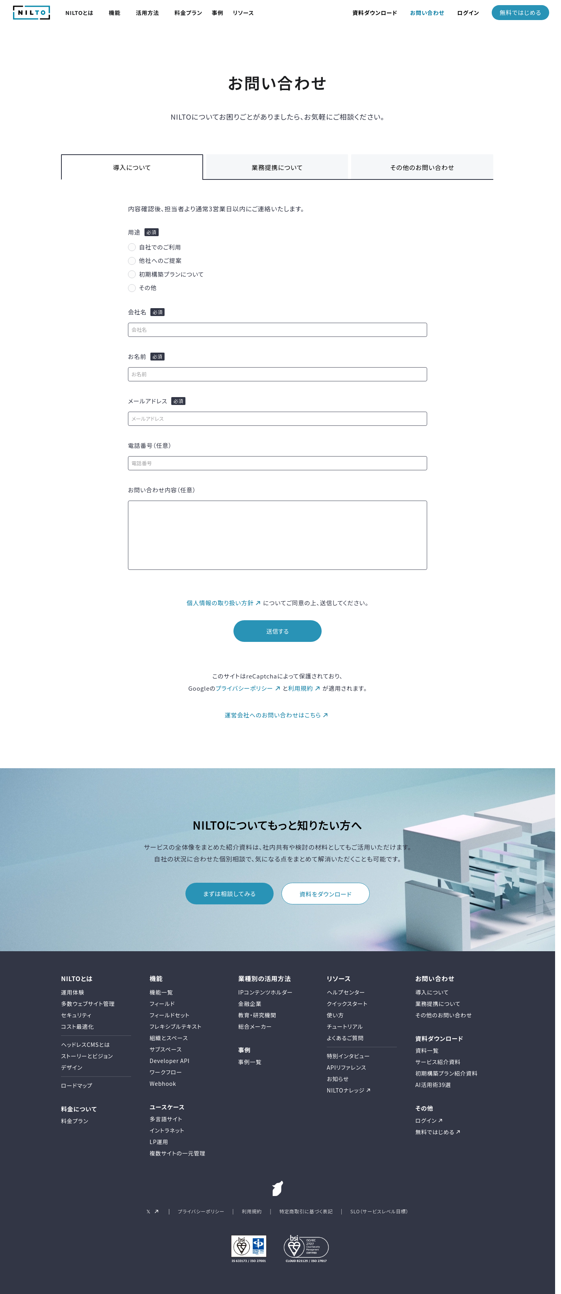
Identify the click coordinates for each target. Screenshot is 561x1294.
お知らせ (338, 1079)
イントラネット (167, 1130)
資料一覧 (427, 1050)
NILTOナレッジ (346, 1090)
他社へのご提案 (160, 260)
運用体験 (72, 992)
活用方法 (147, 13)
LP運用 (159, 1142)
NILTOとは (79, 13)
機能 (114, 13)
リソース (243, 13)
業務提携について (277, 167)
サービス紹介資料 (438, 1062)
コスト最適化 (77, 1026)
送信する (277, 631)
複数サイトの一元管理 (178, 1153)
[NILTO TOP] (31, 17)
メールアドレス (147, 401)
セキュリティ (76, 1015)
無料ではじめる (520, 12)
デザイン (72, 1067)
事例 (218, 13)
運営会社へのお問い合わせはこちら (273, 715)
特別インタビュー (348, 1056)
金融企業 (249, 1003)
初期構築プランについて (171, 274)
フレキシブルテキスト (176, 1026)
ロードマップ (77, 1085)
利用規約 (300, 688)
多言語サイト (166, 1119)
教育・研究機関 (257, 1015)
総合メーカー (255, 1026)
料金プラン (188, 13)
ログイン (468, 13)
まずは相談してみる (229, 893)
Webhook (163, 1083)
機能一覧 (161, 992)
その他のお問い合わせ (422, 167)
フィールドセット (170, 1015)
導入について (132, 167)
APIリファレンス (346, 1067)
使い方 (335, 1015)
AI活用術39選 (433, 1085)
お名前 (137, 356)
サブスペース (166, 1049)
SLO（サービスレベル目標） (379, 1211)
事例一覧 (249, 1062)
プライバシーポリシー (244, 688)
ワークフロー (166, 1072)
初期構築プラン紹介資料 (446, 1073)
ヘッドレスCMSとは (85, 1044)
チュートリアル (345, 1026)
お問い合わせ (427, 13)
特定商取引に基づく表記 (306, 1211)
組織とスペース (169, 1038)
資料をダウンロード (326, 894)
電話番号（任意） (150, 445)
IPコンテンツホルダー (265, 992)
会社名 (137, 312)
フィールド (162, 1003)
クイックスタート (347, 1003)
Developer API (170, 1061)
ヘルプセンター (346, 992)
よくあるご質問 (345, 1038)
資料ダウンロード (374, 13)
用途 (134, 232)
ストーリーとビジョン (87, 1056)
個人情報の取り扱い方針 (220, 603)
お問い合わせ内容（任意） (162, 490)
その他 (148, 287)
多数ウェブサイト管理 (88, 1003)
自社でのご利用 (160, 247)
